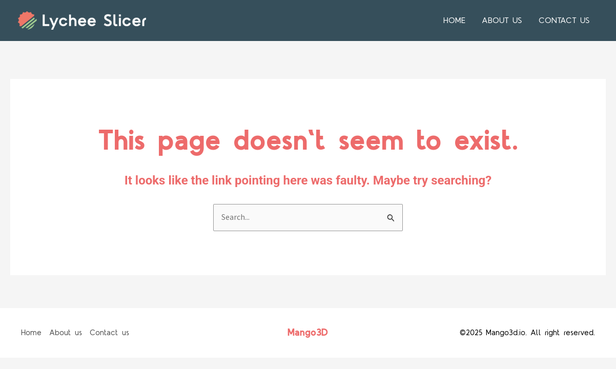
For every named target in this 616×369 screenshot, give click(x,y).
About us (502, 20)
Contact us (564, 20)
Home (454, 20)
